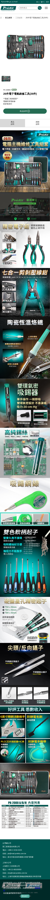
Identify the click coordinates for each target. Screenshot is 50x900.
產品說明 (12, 123)
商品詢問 (25, 111)
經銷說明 (37, 123)
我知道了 (25, 896)
